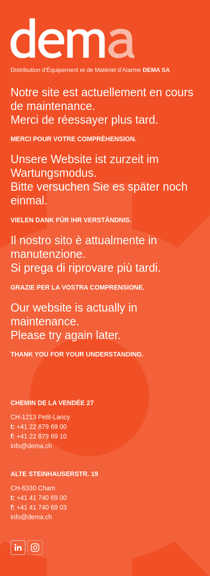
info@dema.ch (31, 446)
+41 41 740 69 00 (41, 497)
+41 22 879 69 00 (41, 426)
